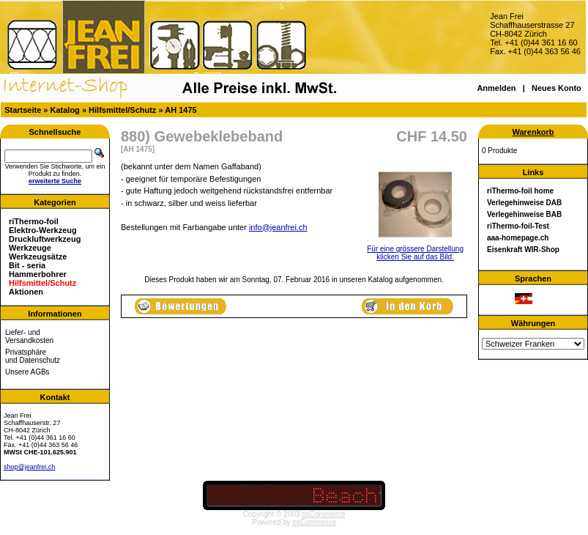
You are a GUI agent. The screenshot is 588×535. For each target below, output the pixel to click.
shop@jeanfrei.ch (29, 467)
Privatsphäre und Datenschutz (32, 356)
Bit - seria (27, 265)
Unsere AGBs (27, 372)
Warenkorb (533, 132)
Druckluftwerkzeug (45, 239)
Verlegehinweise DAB (524, 203)
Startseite (22, 110)
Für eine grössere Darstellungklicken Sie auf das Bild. (415, 249)
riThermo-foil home (520, 191)
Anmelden (496, 88)
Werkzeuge (30, 247)
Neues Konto (556, 88)
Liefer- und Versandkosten (29, 336)
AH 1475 (180, 110)
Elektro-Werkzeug (43, 230)
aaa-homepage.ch (517, 238)
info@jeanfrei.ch (278, 227)
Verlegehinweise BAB (524, 214)
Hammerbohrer (38, 274)
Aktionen (26, 291)
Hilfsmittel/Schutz (122, 110)
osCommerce (323, 514)
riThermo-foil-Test (518, 226)
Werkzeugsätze (38, 256)
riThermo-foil (34, 221)
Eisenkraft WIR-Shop (523, 250)
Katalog (65, 110)
